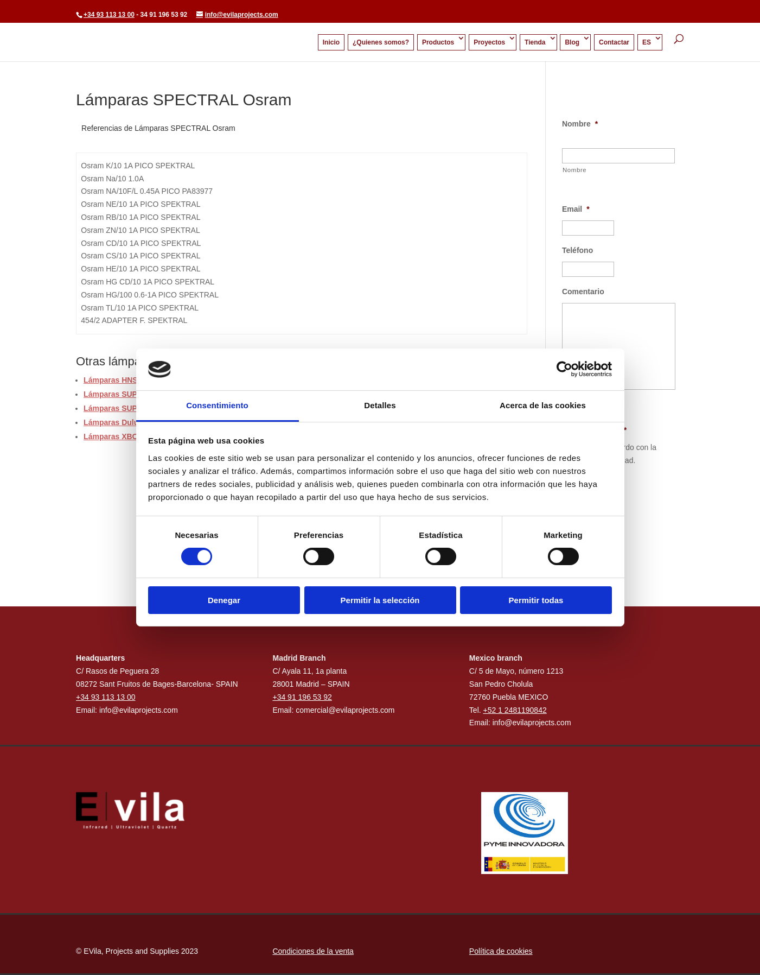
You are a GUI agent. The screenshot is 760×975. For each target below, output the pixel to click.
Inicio (331, 42)
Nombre (580, 123)
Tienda (535, 42)
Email (576, 209)
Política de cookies (501, 951)
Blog (572, 42)
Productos (438, 42)
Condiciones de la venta (312, 951)
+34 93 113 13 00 (109, 14)
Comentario (583, 291)
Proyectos (489, 42)
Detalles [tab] (379, 405)
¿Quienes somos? (381, 42)
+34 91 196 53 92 (301, 697)
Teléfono (577, 250)
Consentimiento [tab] (217, 405)
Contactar (614, 42)
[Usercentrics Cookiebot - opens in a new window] (564, 369)
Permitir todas (536, 600)
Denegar (224, 600)
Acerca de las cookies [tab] (543, 405)
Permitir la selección (380, 600)
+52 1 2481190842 (515, 710)
